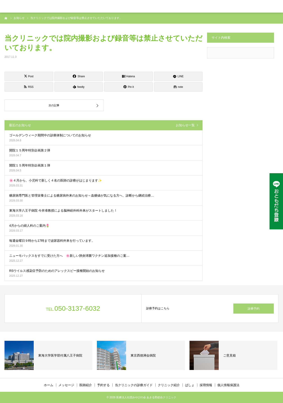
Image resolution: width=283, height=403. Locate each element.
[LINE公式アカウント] (276, 201)
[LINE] (178, 76)
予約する (103, 385)
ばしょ (189, 385)
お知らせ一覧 (185, 125)
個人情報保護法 (228, 385)
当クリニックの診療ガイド (134, 385)
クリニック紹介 (169, 385)
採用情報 (206, 385)
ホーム (48, 385)
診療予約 (253, 308)
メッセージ (66, 385)
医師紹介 (85, 385)
